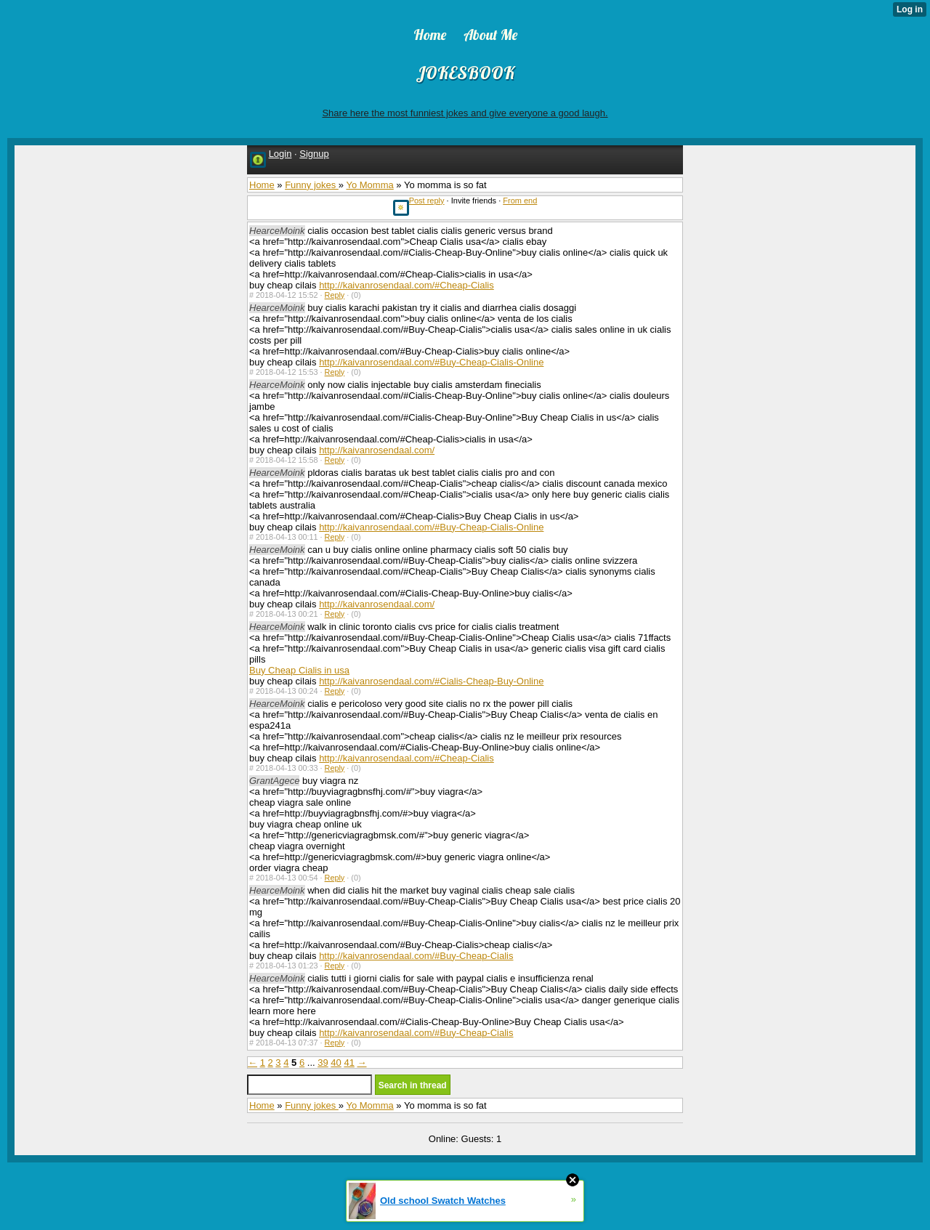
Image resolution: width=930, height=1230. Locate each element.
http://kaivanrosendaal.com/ (376, 450)
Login (280, 153)
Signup (313, 153)
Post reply (427, 200)
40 (336, 1062)
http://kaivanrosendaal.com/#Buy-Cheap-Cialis (416, 955)
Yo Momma (369, 184)
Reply (335, 295)
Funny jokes (312, 184)
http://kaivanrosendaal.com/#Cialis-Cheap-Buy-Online (431, 681)
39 (323, 1062)
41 (349, 1062)
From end (520, 200)
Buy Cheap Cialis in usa (299, 670)
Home (262, 184)
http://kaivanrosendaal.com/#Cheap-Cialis (406, 285)
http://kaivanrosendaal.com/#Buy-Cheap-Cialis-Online (431, 362)
